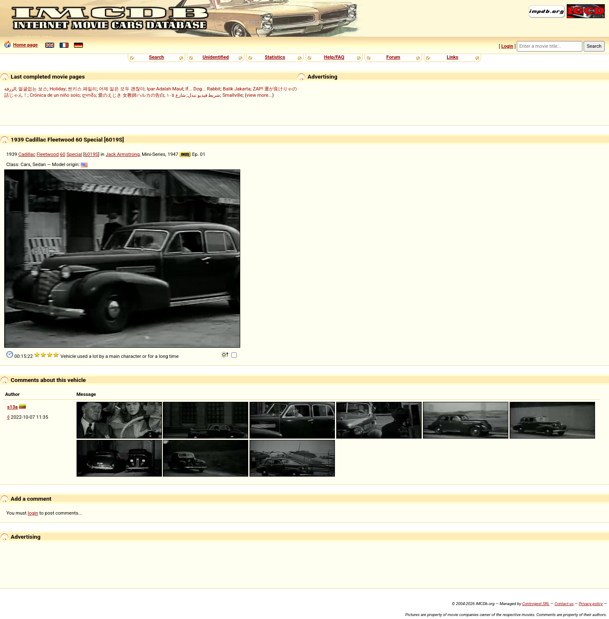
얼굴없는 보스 (32, 89)
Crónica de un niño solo (55, 95)
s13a (12, 407)
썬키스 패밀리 (82, 89)
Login (507, 46)
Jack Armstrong (123, 154)
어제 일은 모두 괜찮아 (121, 89)
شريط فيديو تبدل (204, 95)
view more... (259, 95)
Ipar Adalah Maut (165, 89)
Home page (21, 45)
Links (452, 57)
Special (74, 154)
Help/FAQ (334, 57)
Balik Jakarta (237, 89)
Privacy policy (591, 603)
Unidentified (216, 57)
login (33, 513)
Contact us (563, 603)
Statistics (275, 57)
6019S (91, 154)
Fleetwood (47, 154)
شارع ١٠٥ (176, 95)
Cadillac (26, 154)
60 (63, 154)
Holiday (57, 89)
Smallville (232, 95)
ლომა (89, 95)
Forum (394, 57)
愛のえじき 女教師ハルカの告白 (131, 95)
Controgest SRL (535, 603)
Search (156, 57)
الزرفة (10, 89)
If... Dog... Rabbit (202, 89)
